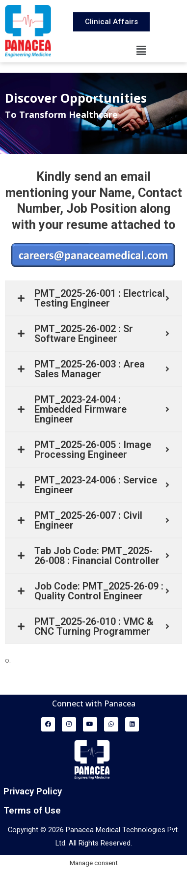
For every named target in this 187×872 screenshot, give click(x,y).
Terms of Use (32, 810)
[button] (141, 50)
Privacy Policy (32, 791)
